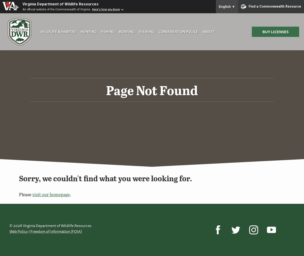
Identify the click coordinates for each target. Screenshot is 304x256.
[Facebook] (218, 230)
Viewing (146, 31)
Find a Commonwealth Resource (271, 6)
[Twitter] (236, 230)
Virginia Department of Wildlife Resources (61, 4)
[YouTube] (271, 230)
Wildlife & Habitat (58, 31)
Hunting (89, 31)
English (227, 7)
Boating (126, 31)
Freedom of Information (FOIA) (56, 231)
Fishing (108, 31)
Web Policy (19, 231)
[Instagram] (253, 230)
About (208, 31)
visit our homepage (51, 194)
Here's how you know (106, 9)
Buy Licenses (275, 32)
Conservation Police (178, 31)
